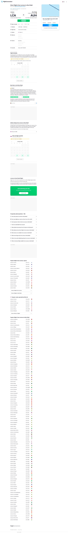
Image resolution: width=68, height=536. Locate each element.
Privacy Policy (20, 529)
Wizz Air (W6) (13, 131)
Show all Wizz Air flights (15, 313)
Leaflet (50, 16)
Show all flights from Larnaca (16, 290)
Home (11, 8)
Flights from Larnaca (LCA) (16, 8)
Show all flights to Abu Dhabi (16, 293)
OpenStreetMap (54, 16)
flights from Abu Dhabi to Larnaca (20, 6)
